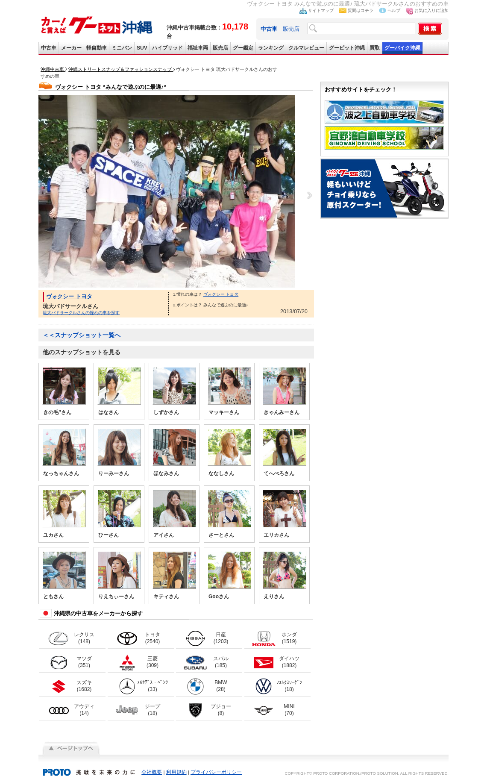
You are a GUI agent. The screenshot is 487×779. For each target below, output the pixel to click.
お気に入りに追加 (431, 10)
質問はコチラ (360, 10)
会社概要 (151, 772)
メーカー (71, 48)
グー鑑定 (243, 48)
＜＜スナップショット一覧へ (81, 335)
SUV (142, 48)
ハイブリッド (167, 48)
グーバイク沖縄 (402, 48)
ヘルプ (393, 10)
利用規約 (176, 772)
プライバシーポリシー (216, 772)
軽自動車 (96, 48)
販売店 (291, 29)
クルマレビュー (306, 48)
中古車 (48, 48)
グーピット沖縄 (347, 48)
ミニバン (121, 48)
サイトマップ (321, 10)
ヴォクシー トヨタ (69, 296)
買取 (375, 48)
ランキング (271, 48)
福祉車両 (198, 48)
